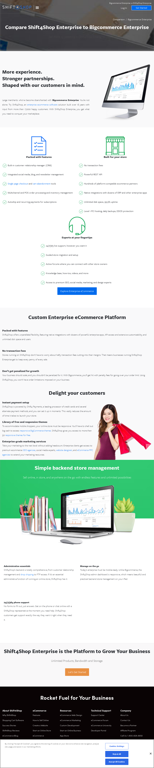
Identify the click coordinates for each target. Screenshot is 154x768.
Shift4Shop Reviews (11, 730)
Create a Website (40, 725)
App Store (64, 735)
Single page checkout (18, 183)
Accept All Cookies (117, 761)
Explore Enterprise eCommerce (77, 291)
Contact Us (125, 720)
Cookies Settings (116, 746)
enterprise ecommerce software (42, 104)
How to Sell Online (41, 720)
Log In (123, 8)
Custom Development (69, 725)
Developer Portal (98, 730)
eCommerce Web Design (71, 715)
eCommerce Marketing (70, 720)
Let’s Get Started (77, 672)
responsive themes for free (17, 435)
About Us (124, 715)
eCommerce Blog (10, 735)
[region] (77, 753)
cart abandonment (41, 183)
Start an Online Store (42, 730)
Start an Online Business (70, 730)
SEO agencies (29, 450)
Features (36, 715)
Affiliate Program (128, 730)
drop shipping (27, 574)
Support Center (97, 715)
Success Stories (9, 725)
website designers (64, 450)
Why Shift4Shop (9, 715)
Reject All (117, 754)
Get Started (140, 7)
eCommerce (38, 735)
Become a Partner (128, 725)
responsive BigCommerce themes (35, 430)
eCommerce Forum (99, 720)
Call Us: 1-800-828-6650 (131, 735)
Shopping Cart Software (13, 720)
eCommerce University (101, 725)
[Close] (150, 753)
